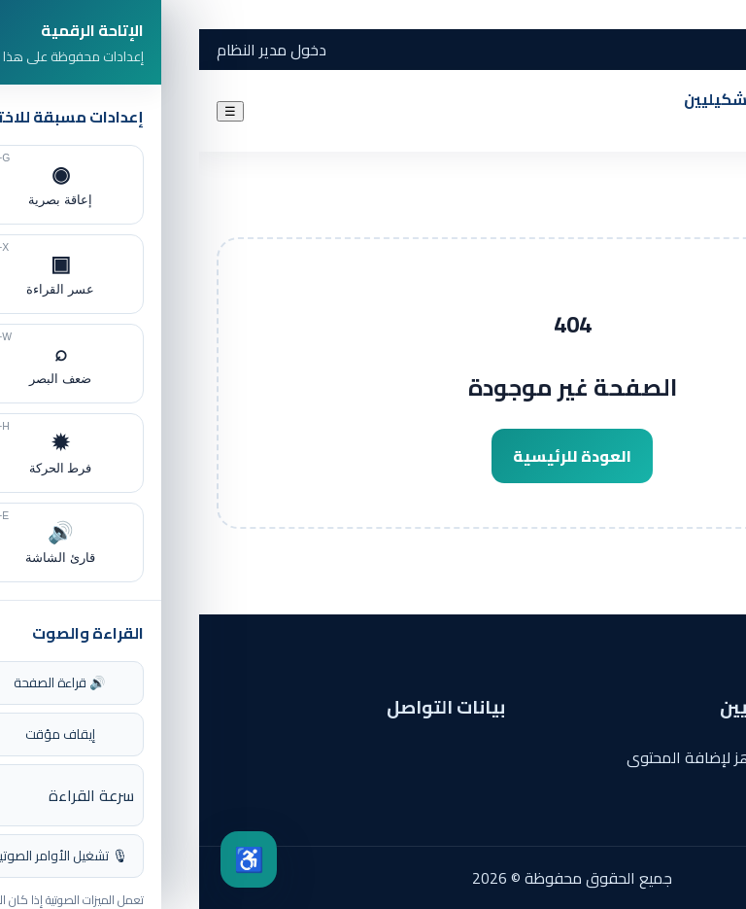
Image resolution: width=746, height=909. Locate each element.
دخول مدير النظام (72, 49)
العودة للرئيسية (373, 456)
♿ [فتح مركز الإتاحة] (50, 860)
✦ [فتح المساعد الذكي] (670, 861)
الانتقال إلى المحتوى (681, 14)
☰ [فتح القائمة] (31, 111)
